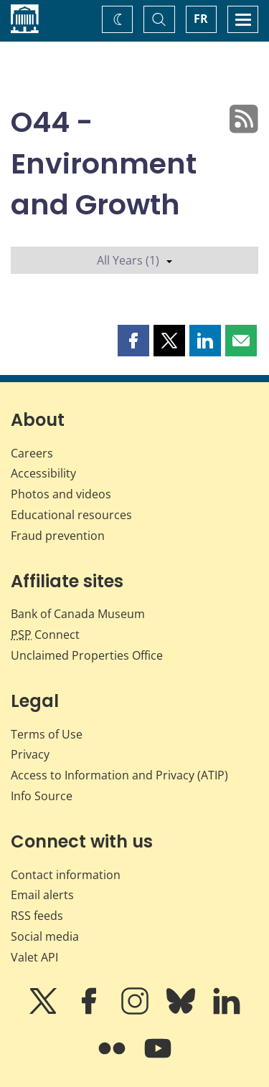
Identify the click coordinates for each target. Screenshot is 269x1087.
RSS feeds (37, 916)
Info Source (41, 796)
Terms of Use (46, 734)
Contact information (66, 875)
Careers (32, 453)
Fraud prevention (58, 536)
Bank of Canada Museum (78, 614)
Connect (45, 634)
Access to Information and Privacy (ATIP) (119, 775)
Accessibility (43, 473)
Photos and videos (61, 494)
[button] (133, 340)
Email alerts (42, 895)
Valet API (34, 957)
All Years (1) (134, 260)
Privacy (30, 754)
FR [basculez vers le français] (201, 19)
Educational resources (71, 515)
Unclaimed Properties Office (87, 655)
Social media (45, 936)
